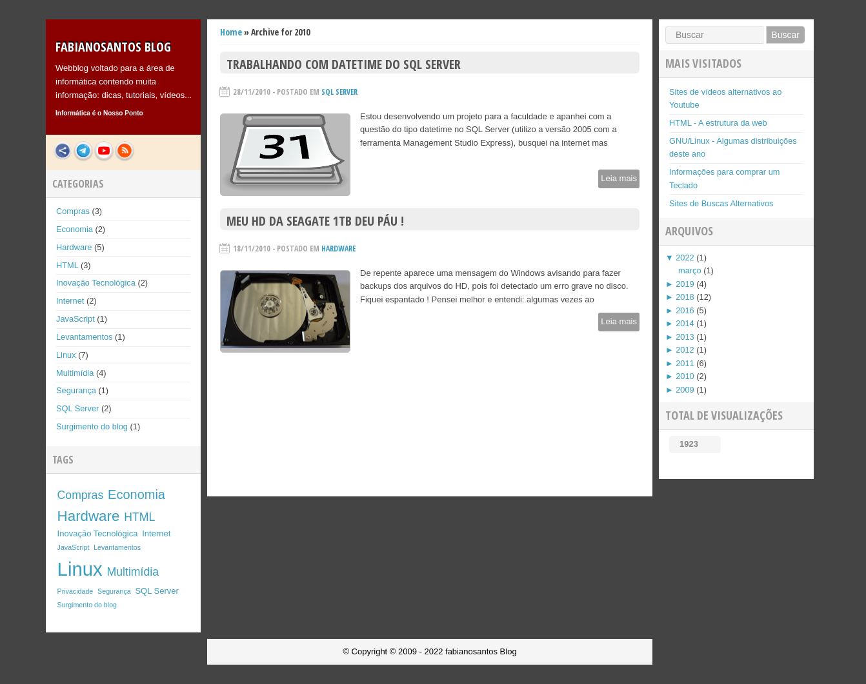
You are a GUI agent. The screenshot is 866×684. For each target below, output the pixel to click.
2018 (685, 297)
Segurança (76, 390)
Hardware (74, 247)
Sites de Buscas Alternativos (721, 203)
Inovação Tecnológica (96, 283)
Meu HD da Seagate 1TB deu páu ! (315, 221)
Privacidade (75, 591)
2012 (685, 350)
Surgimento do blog (92, 426)
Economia (74, 229)
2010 (685, 376)
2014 (685, 323)
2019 (685, 284)
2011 (685, 363)
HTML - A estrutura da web (718, 123)
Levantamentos (84, 337)
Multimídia (75, 373)
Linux (66, 355)
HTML (67, 265)
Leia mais (619, 178)
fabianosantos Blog (113, 46)
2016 (685, 310)
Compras (73, 211)
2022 (685, 257)
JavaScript (75, 319)
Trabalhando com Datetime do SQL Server (344, 64)
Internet (70, 301)
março (689, 270)
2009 (685, 390)
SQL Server (77, 408)
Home (231, 32)
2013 (685, 337)
